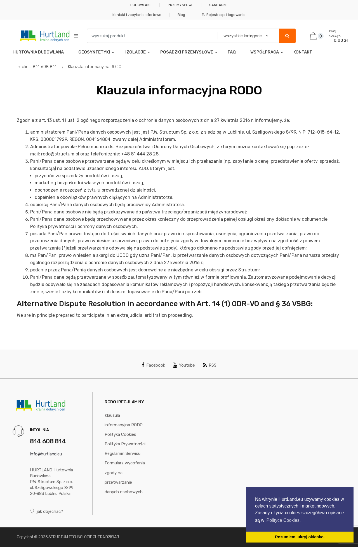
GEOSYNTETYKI (94, 52)
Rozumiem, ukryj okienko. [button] (300, 537)
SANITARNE (218, 5)
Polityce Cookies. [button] (284, 520)
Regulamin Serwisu (122, 453)
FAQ (232, 52)
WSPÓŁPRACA (264, 52)
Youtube (184, 365)
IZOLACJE (135, 52)
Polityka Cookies (120, 434)
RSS (209, 365)
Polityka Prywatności (125, 443)
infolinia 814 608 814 (37, 66)
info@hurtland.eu (46, 454)
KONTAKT (302, 52)
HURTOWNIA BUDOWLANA (38, 52)
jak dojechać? (46, 511)
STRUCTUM (58, 537)
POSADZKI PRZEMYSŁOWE (186, 52)
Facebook (153, 365)
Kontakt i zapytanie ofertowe (136, 15)
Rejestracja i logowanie (223, 15)
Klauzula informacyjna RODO (124, 420)
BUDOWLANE (141, 5)
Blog (181, 15)
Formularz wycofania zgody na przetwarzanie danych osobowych (125, 477)
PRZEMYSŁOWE (180, 5)
